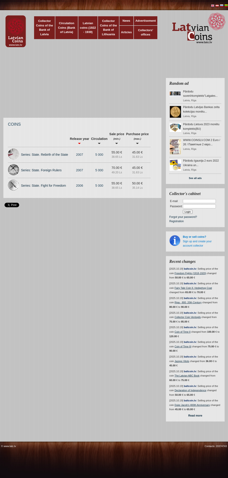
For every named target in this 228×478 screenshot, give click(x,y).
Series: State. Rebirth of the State (44, 154)
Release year (79, 140)
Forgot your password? (183, 217)
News (126, 20)
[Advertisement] (88, 84)
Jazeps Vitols (181, 361)
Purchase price (137, 138)
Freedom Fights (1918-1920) (190, 273)
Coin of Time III (182, 346)
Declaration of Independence (190, 390)
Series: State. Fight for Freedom (43, 185)
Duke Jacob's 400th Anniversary (192, 405)
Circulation (99, 140)
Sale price (116, 138)
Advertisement (145, 20)
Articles (126, 32)
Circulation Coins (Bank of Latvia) (66, 27)
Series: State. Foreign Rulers (41, 170)
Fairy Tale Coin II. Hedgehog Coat (193, 288)
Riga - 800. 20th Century (188, 302)
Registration (176, 221)
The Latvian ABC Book (187, 375)
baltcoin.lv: (190, 268)
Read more (195, 415)
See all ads (195, 178)
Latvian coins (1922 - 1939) (88, 27)
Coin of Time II (182, 331)
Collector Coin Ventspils (187, 317)
